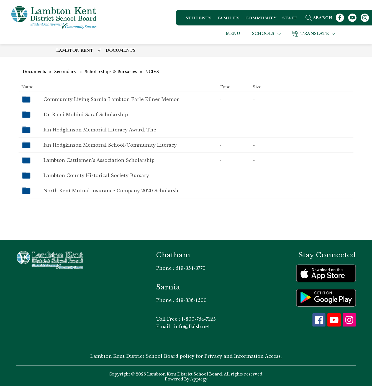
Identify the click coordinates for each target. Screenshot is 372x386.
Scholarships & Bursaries (111, 71)
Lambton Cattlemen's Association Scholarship (99, 159)
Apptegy (198, 378)
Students (198, 19)
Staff (289, 19)
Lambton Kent (74, 49)
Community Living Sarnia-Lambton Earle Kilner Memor (111, 99)
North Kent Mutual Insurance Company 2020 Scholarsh (110, 190)
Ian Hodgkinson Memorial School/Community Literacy (110, 144)
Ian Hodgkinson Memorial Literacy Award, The (99, 129)
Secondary (65, 71)
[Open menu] (234, 33)
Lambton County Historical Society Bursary (96, 175)
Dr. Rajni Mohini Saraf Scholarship (85, 114)
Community (260, 19)
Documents (120, 49)
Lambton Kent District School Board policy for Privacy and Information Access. (186, 355)
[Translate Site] (320, 33)
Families (228, 19)
